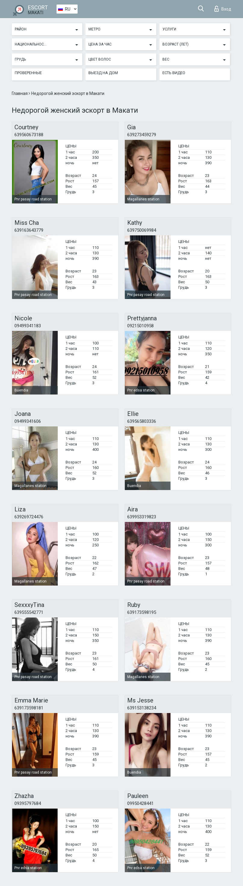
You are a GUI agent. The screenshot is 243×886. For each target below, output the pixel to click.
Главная (20, 93)
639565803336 (141, 421)
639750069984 (141, 230)
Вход (222, 8)
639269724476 (28, 517)
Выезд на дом (103, 73)
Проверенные (28, 73)
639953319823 (141, 517)
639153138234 (141, 708)
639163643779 (28, 230)
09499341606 (27, 421)
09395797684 (27, 803)
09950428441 (140, 803)
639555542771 (28, 612)
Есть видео (173, 73)
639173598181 (28, 708)
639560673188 (28, 134)
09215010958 (140, 325)
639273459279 (141, 134)
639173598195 (141, 612)
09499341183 (27, 325)
